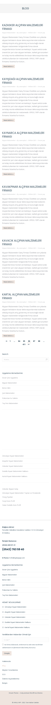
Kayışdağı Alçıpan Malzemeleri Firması (23, 81)
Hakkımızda (6, 661)
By (21, 33)
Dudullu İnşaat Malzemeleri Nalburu (15, 471)
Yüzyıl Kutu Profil (8, 501)
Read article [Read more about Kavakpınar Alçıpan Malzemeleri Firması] (8, 228)
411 (24, 344)
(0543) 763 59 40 (13, 549)
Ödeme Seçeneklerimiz (10, 679)
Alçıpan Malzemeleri (8, 33)
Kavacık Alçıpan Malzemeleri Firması (22, 242)
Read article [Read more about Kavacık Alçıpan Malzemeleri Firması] (8, 282)
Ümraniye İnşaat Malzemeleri (13, 456)
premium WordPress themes (33, 693)
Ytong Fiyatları (7, 497)
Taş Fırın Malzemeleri (10, 403)
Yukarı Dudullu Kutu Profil (11, 505)
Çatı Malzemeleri (8, 393)
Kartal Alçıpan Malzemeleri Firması (21, 296)
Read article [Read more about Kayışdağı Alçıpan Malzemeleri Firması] (8, 120)
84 (19, 341)
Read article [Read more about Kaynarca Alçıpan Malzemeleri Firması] (8, 174)
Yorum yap (41, 33)
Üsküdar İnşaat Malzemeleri (12, 466)
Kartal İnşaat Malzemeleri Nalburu (14, 476)
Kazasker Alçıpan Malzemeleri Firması (22, 27)
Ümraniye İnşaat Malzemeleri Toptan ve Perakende (21, 493)
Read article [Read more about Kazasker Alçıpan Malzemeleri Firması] (8, 66)
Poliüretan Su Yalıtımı (10, 398)
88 (39, 341)
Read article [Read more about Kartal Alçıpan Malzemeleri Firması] (8, 336)
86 (29, 341)
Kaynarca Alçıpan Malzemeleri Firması (23, 134)
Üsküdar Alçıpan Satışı (10, 489)
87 (34, 341)
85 (24, 341)
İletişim (4, 683)
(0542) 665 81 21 (9, 545)
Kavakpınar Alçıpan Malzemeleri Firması (24, 188)
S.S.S (3, 674)
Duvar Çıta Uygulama (10, 378)
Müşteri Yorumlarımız (10, 670)
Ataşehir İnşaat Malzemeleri (12, 461)
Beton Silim (6, 388)
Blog (4, 666)
